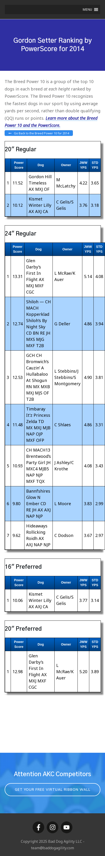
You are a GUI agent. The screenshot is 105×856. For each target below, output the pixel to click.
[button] (87, 9)
